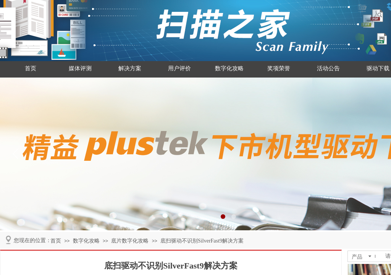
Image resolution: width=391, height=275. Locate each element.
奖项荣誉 (278, 68)
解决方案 (129, 68)
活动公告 (328, 68)
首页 (30, 68)
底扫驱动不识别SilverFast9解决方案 (202, 241)
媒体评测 (80, 68)
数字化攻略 (229, 68)
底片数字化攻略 (130, 241)
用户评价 (179, 68)
